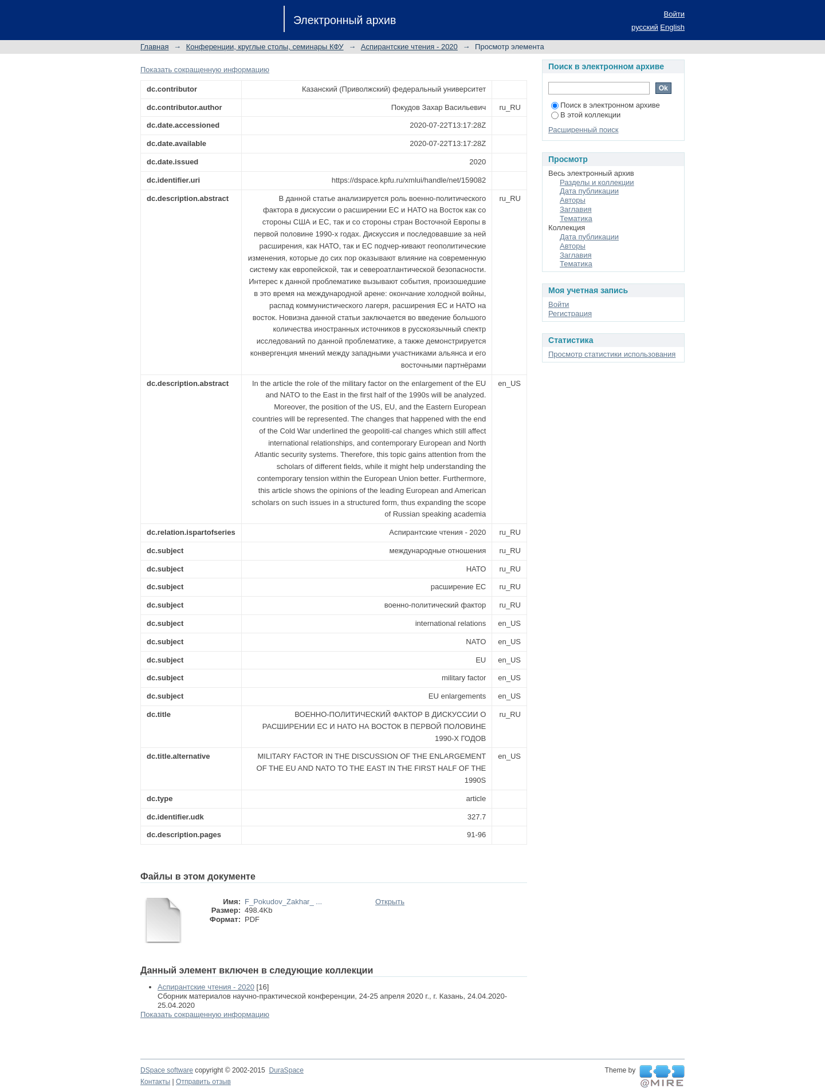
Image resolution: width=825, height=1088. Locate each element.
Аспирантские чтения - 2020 (409, 46)
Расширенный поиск (583, 129)
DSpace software (166, 1070)
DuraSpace (286, 1070)
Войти (674, 14)
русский (644, 27)
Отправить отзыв (203, 1082)
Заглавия (576, 209)
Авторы (573, 200)
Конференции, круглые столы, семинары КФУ (265, 46)
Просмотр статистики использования (611, 354)
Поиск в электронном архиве (605, 105)
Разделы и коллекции (597, 182)
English (672, 27)
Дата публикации (589, 191)
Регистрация (570, 313)
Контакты (155, 1082)
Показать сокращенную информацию (204, 69)
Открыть (389, 901)
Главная (154, 46)
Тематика (576, 218)
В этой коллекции (585, 115)
